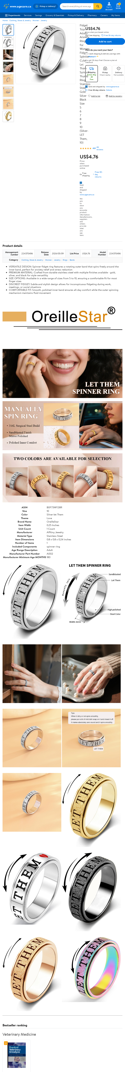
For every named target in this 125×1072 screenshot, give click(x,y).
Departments (12, 15)
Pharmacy (92, 15)
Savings (38, 15)
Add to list (94, 96)
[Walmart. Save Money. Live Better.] (17, 6)
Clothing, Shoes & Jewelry (20, 20)
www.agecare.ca (87, 194)
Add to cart (105, 41)
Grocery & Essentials (55, 15)
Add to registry (114, 96)
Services (27, 15)
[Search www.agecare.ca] (76, 6)
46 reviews (99, 148)
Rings (65, 260)
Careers (104, 15)
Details (109, 90)
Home (5, 20)
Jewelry (44, 20)
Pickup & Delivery (76, 15)
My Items (115, 15)
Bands (72, 260)
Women (36, 20)
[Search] (97, 6)
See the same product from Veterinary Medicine (99, 1033)
